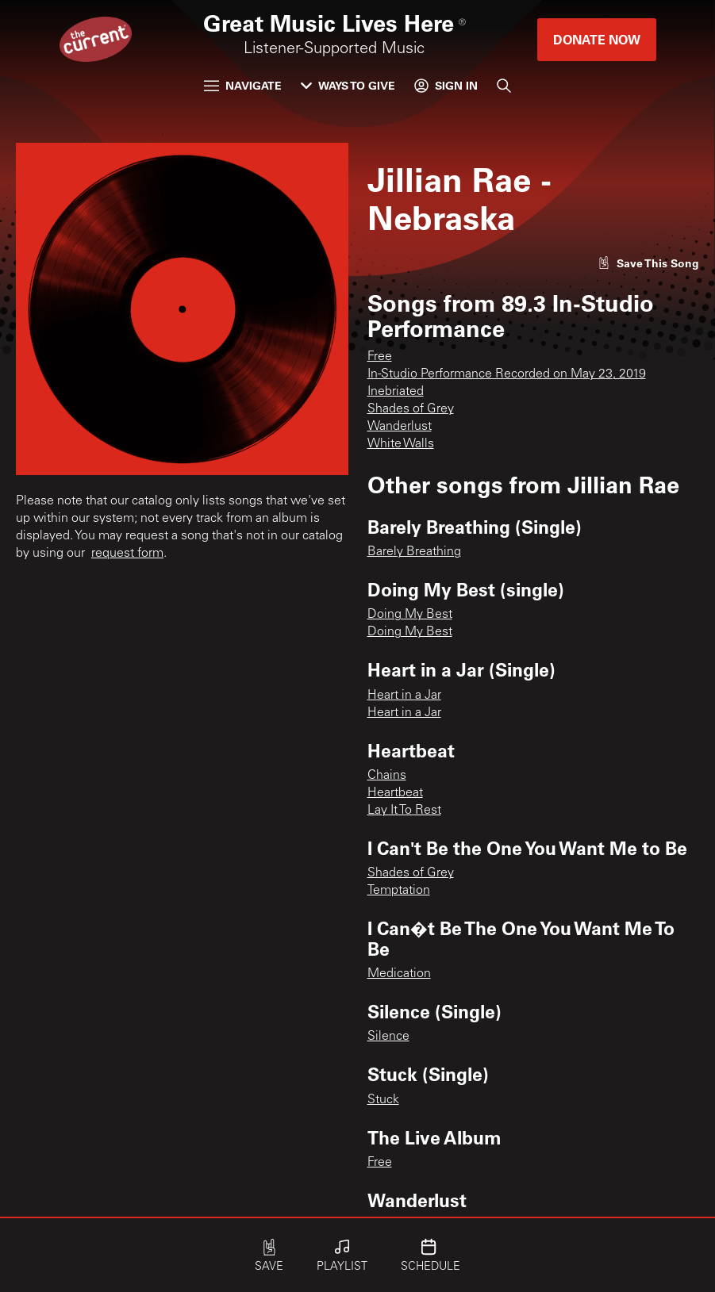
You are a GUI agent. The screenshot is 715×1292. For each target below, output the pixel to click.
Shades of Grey (410, 409)
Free (379, 357)
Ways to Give (348, 85)
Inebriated (395, 391)
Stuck (383, 1100)
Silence (388, 1036)
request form (127, 553)
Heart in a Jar (404, 695)
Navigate (243, 85)
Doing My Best (409, 614)
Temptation (398, 890)
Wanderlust (399, 426)
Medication (399, 974)
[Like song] (648, 263)
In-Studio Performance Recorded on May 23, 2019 (506, 374)
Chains (386, 775)
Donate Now (596, 39)
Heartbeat (395, 793)
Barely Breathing (414, 552)
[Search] (503, 85)
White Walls (400, 444)
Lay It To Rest (404, 810)
